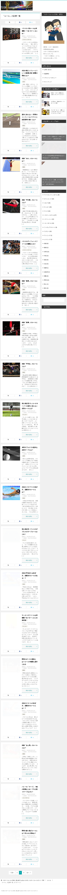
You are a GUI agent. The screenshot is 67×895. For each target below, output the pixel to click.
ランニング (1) (48, 251)
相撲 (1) (46, 283)
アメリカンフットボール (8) (51, 210)
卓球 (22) (46, 267)
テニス (24, 540)
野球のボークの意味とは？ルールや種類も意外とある (30, 661)
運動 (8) (46, 291)
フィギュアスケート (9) (50, 242)
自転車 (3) (47, 287)
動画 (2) (46, 263)
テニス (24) (47, 226)
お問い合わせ (47, 69)
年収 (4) (46, 271)
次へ (28, 872)
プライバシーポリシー (50, 77)
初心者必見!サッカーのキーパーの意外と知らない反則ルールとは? (30, 406)
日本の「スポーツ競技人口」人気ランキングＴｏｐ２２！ (57, 93)
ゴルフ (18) (47, 218)
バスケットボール (27, 39)
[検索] (53, 315)
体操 (24, 167)
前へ (12, 872)
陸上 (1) (46, 299)
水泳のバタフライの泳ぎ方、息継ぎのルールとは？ (30, 489)
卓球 (24, 456)
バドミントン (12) (49, 234)
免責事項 (46, 73)
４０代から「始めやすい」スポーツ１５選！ (57, 102)
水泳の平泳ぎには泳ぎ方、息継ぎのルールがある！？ (30, 575)
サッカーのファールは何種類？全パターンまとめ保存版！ (30, 618)
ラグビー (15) (48, 247)
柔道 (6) (46, 275)
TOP (23, 880)
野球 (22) (46, 295)
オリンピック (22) (49, 214)
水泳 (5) (46, 279)
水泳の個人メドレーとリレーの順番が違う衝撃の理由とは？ (30, 73)
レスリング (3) (48, 255)
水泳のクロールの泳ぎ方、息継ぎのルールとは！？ (29, 705)
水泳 (24, 81)
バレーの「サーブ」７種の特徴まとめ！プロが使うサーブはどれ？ (30, 789)
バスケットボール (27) (50, 230)
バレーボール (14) (49, 238)
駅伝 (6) (46, 303)
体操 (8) (46, 259)
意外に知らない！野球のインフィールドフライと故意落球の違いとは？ (30, 117)
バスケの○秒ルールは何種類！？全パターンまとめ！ (30, 31)
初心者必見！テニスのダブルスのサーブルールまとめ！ (30, 531)
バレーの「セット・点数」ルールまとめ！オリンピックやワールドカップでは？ (57, 111)
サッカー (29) (48, 222)
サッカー (25, 414)
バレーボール (26, 798)
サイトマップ (47, 82)
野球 (24, 125)
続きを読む (31, 58)
